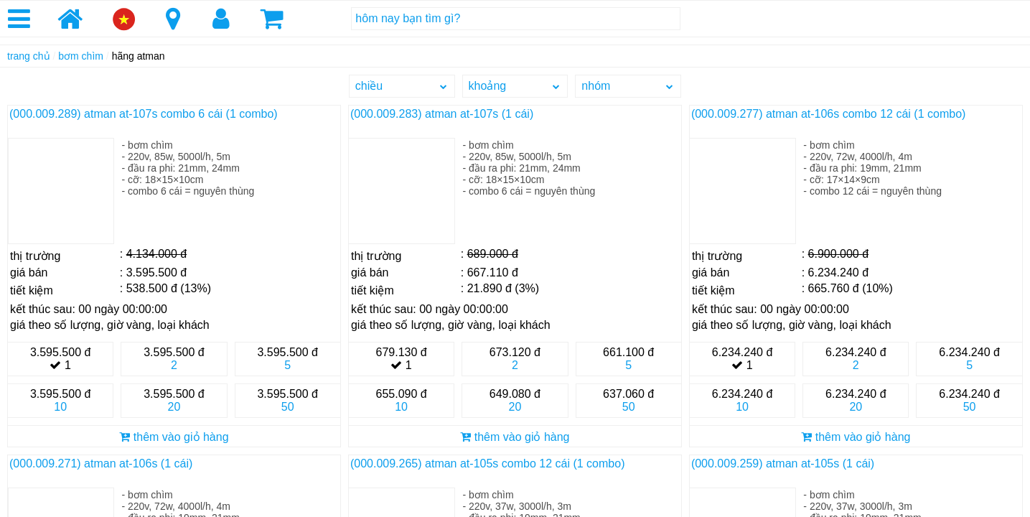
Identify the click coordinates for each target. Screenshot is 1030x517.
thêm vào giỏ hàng (173, 437)
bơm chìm (80, 56)
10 (60, 407)
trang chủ (28, 56)
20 (174, 407)
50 (287, 407)
